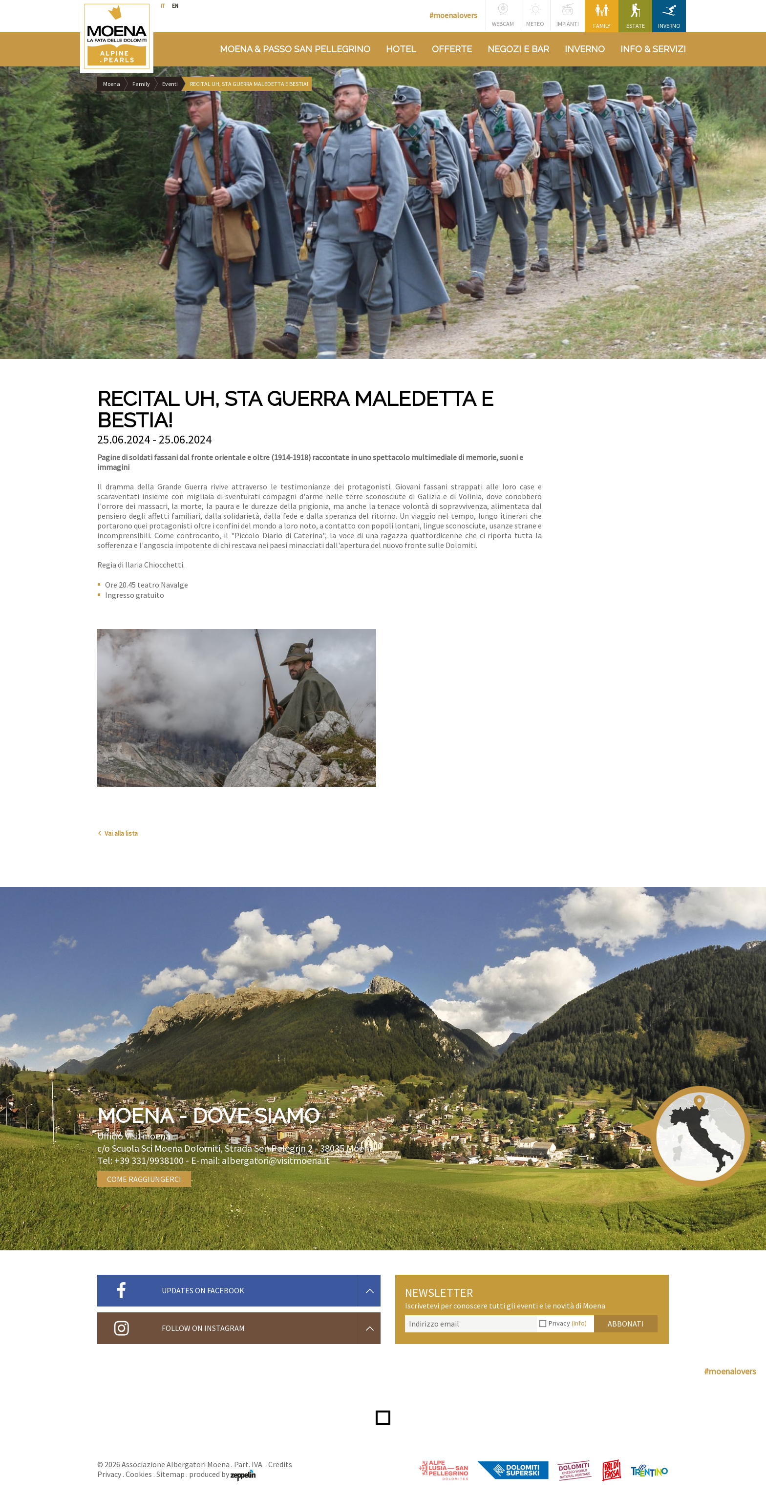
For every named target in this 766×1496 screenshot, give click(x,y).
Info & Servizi (653, 49)
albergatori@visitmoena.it (276, 1160)
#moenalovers (453, 15)
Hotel (401, 49)
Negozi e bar (518, 49)
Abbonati (626, 1323)
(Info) (579, 1323)
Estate (635, 16)
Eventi (170, 83)
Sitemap (170, 1474)
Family (601, 16)
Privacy (568, 1323)
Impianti (567, 15)
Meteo (535, 15)
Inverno (669, 16)
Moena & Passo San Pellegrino (295, 49)
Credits (280, 1464)
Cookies (139, 1474)
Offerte (452, 49)
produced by (222, 1474)
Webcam (503, 15)
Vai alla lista (117, 833)
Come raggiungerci (144, 1179)
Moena (111, 83)
